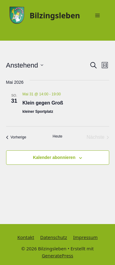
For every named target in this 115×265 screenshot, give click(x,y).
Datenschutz (53, 237)
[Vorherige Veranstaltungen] (16, 137)
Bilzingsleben (55, 15)
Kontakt (25, 237)
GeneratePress (57, 255)
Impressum (85, 237)
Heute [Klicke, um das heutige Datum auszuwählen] (57, 136)
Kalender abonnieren (54, 157)
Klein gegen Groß (43, 102)
